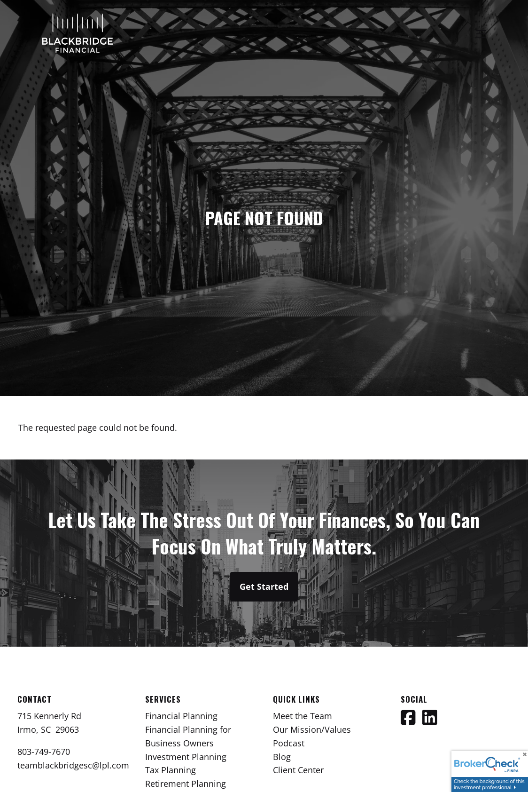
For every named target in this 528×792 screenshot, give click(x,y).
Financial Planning (181, 715)
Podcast (288, 743)
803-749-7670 (43, 751)
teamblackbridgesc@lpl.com (73, 765)
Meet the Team (302, 715)
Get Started (264, 586)
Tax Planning (170, 770)
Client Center (298, 770)
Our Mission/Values (312, 729)
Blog (282, 756)
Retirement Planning (185, 783)
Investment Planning (185, 756)
